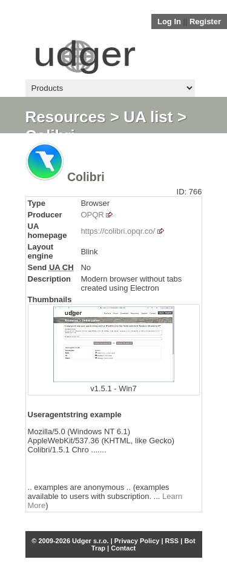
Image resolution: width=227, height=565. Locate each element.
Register (205, 21)
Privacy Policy (137, 540)
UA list (148, 117)
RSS (172, 540)
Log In (169, 21)
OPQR (92, 214)
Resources (65, 117)
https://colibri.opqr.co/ (118, 231)
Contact (123, 548)
